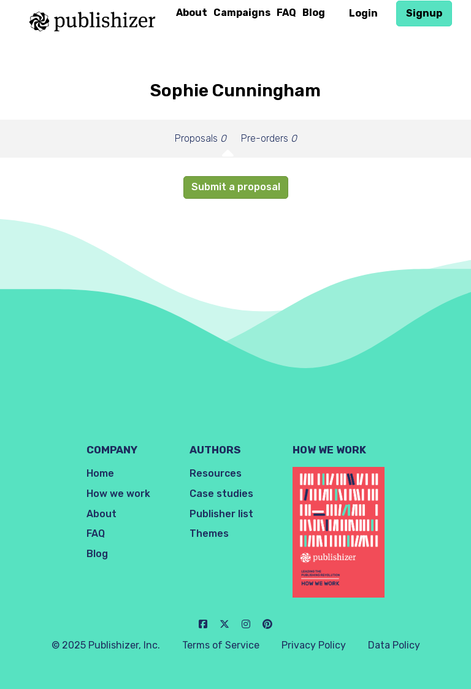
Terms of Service (220, 645)
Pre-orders (269, 138)
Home (100, 473)
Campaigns (241, 12)
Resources (216, 473)
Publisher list (221, 514)
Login (363, 13)
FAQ (286, 12)
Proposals (200, 138)
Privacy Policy (313, 645)
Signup (424, 13)
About (191, 12)
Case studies (221, 493)
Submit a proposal (235, 187)
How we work (118, 493)
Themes (209, 533)
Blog (313, 12)
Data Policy (394, 645)
